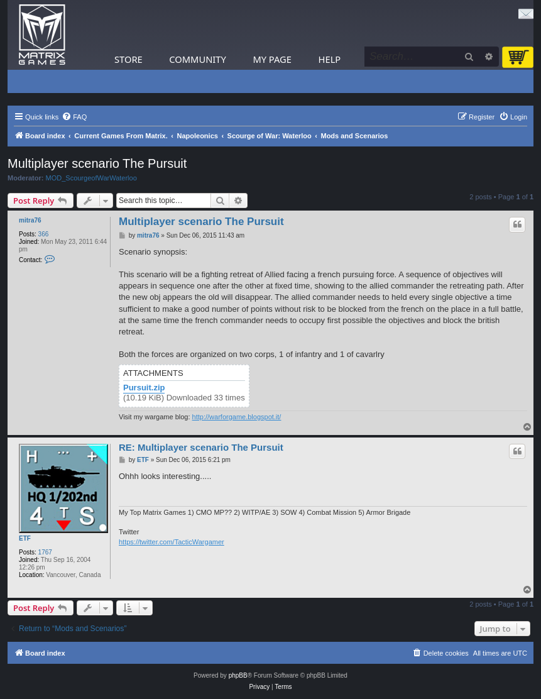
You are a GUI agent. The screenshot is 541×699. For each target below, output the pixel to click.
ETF (25, 538)
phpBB (238, 675)
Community (197, 59)
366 (43, 234)
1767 (45, 552)
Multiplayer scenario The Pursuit (97, 163)
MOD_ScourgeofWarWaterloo (91, 178)
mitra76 (30, 220)
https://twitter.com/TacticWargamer (171, 542)
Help (330, 59)
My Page (272, 59)
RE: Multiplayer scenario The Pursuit (201, 447)
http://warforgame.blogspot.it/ (236, 417)
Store (128, 59)
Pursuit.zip (144, 387)
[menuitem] (74, 116)
